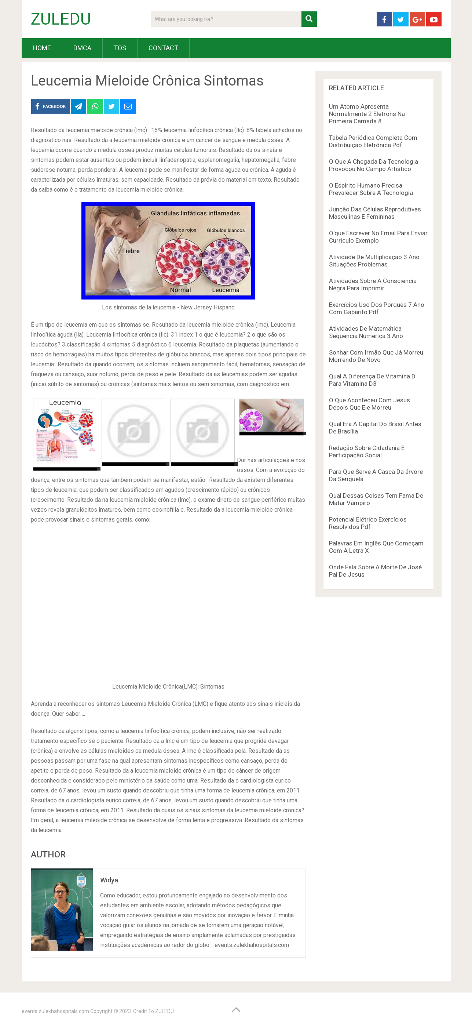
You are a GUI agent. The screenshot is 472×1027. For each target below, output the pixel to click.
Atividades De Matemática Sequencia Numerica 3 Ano (366, 332)
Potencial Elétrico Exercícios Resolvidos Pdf (368, 523)
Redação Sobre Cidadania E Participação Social (367, 451)
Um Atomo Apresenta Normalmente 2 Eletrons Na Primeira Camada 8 (367, 114)
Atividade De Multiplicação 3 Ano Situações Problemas (374, 260)
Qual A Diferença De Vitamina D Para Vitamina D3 (372, 380)
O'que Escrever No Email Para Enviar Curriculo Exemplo (378, 236)
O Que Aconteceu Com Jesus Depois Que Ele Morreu (369, 403)
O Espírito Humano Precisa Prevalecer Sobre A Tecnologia (371, 189)
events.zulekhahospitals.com (55, 1011)
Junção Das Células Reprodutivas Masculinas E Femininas (375, 213)
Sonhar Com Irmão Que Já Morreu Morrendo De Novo (376, 356)
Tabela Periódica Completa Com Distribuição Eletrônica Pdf (373, 141)
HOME (42, 48)
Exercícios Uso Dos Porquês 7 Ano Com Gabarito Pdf (376, 308)
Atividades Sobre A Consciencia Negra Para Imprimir (373, 284)
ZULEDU (61, 19)
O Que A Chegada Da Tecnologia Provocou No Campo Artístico (373, 165)
